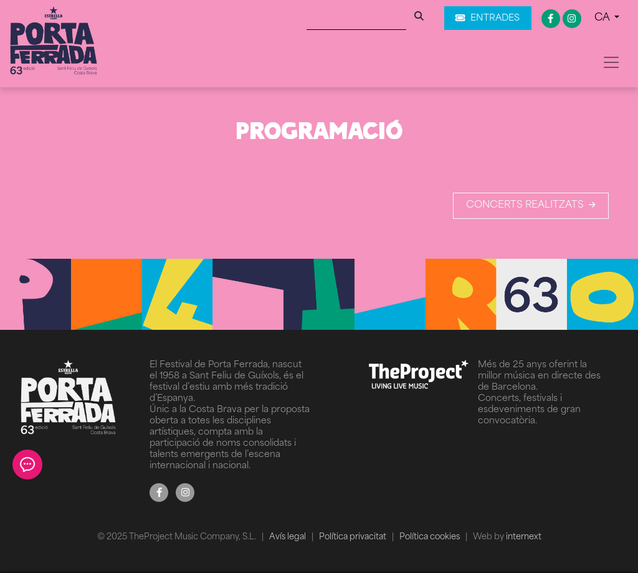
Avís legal (288, 537)
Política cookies (430, 537)
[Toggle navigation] (611, 62)
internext (523, 537)
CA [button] (603, 18)
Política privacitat (353, 537)
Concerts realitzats (531, 205)
